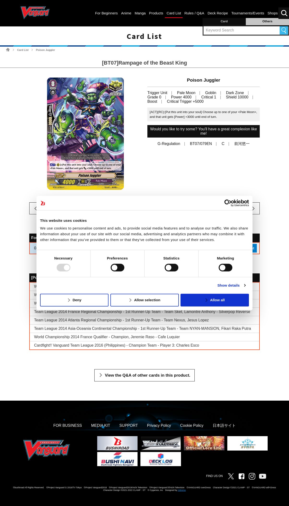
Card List (23, 49)
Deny (76, 300)
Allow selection (147, 300)
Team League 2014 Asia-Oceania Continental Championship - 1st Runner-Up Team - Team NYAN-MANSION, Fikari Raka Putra (142, 328)
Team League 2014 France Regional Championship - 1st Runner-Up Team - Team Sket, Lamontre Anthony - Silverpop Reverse (142, 312)
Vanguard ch (262, 476)
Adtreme (182, 490)
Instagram (252, 476)
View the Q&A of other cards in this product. (147, 375)
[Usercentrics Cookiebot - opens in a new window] (228, 203)
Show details (228, 285)
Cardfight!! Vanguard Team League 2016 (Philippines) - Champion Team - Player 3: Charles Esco (116, 345)
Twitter (231, 476)
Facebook (241, 476)
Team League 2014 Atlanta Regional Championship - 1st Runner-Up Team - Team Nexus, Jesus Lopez (121, 320)
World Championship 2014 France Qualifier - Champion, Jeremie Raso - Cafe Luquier (107, 337)
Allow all (217, 300)
